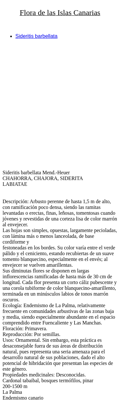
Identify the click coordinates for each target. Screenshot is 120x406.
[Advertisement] (60, 104)
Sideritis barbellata (36, 36)
